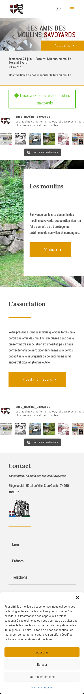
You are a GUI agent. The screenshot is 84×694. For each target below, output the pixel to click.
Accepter (42, 652)
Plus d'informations (37, 379)
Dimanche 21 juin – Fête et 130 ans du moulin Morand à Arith (40, 61)
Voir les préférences (42, 677)
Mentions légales (42, 687)
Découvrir (50, 249)
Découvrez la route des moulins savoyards (45, 99)
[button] (77, 597)
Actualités (62, 45)
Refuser (42, 664)
